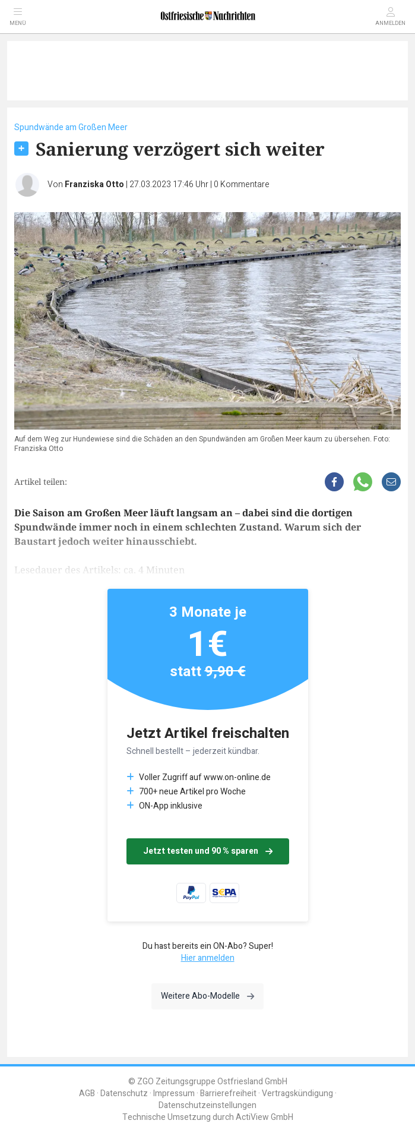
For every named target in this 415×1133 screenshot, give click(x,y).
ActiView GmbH (264, 1117)
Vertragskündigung (297, 1093)
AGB (87, 1093)
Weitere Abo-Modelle (207, 996)
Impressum (174, 1093)
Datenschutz (124, 1093)
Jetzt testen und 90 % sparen (208, 851)
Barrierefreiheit (228, 1093)
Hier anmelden (208, 958)
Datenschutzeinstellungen (207, 1105)
